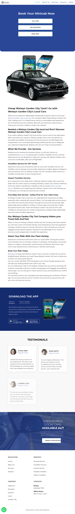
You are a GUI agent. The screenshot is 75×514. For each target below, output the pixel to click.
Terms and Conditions (42, 510)
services (22, 155)
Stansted (11, 489)
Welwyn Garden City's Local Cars (19, 118)
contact (17, 261)
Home (10, 461)
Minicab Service (39, 461)
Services (11, 468)
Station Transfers (40, 475)
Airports (11, 471)
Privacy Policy (30, 510)
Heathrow (11, 486)
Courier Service (39, 468)
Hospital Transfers (40, 471)
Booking (11, 254)
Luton (10, 496)
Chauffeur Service (40, 465)
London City (12, 499)
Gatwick (11, 492)
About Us (11, 465)
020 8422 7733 (39, 488)
